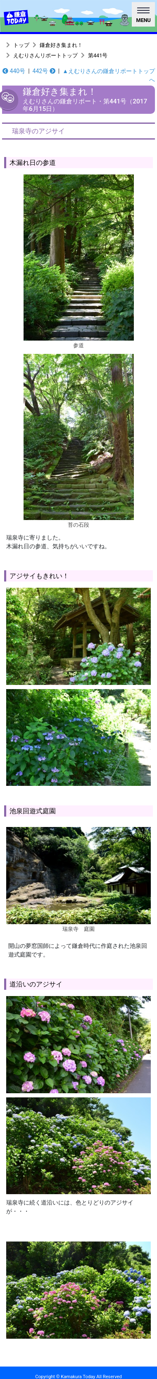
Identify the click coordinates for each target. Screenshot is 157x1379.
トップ (21, 45)
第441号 (97, 55)
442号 (44, 71)
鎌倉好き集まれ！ (61, 45)
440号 (13, 71)
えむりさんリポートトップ (45, 55)
